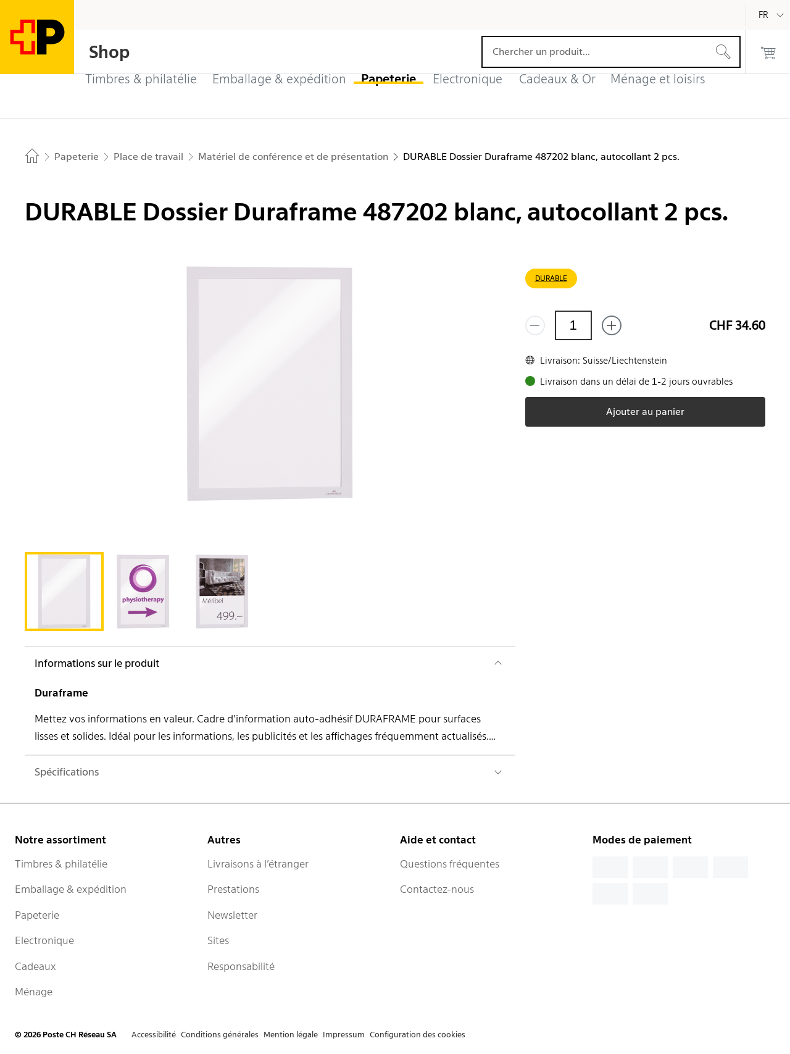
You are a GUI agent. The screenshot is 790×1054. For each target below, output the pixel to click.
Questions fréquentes (449, 864)
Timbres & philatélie (61, 864)
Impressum (344, 1034)
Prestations (233, 889)
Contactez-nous (437, 889)
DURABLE (551, 278)
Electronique (44, 940)
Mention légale (291, 1034)
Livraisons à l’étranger (258, 864)
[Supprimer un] (535, 325)
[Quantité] (573, 325)
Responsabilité (241, 966)
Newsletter (232, 915)
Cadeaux (35, 966)
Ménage (33, 991)
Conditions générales (220, 1034)
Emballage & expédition (71, 889)
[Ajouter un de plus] (612, 325)
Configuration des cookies (417, 1034)
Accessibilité (153, 1034)
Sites (218, 940)
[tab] (64, 591)
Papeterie (37, 915)
